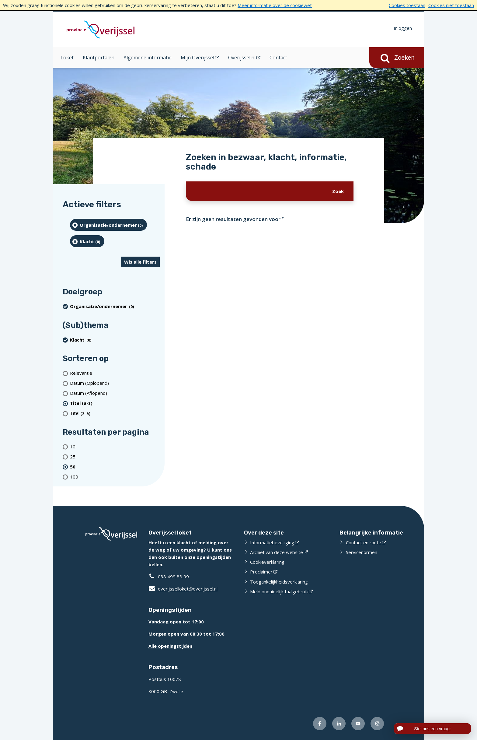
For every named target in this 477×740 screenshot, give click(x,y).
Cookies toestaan (407, 5)
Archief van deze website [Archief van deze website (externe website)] (276, 552)
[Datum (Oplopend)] (115, 383)
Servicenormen (361, 552)
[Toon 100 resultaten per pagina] (115, 477)
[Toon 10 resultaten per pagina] (115, 446)
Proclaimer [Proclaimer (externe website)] (261, 572)
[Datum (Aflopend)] (115, 393)
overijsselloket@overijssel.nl (183, 589)
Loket (67, 57)
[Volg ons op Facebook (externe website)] (319, 723)
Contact (278, 57)
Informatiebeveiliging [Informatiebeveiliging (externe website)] (272, 542)
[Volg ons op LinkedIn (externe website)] (339, 723)
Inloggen (403, 28)
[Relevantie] (115, 373)
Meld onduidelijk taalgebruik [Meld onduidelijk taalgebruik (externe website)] (279, 591)
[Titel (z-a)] (115, 413)
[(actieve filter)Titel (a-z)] (115, 403)
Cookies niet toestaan (451, 5)
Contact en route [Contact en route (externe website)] (363, 542)
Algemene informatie (148, 57)
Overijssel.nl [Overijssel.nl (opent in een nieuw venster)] (242, 57)
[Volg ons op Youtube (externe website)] (358, 723)
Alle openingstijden (170, 646)
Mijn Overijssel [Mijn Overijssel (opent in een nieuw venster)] (197, 57)
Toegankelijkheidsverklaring (279, 582)
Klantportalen (98, 57)
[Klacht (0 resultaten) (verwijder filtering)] (87, 241)
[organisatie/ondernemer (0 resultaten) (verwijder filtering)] (108, 225)
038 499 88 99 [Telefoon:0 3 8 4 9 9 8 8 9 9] (173, 576)
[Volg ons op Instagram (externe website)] (377, 723)
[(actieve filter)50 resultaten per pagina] (115, 466)
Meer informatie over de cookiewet (275, 5)
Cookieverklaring (267, 562)
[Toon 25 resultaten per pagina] (115, 456)
